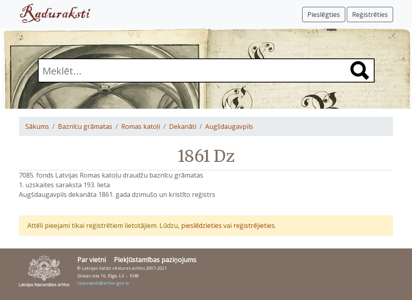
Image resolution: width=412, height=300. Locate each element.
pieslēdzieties (201, 225)
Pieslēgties (323, 14)
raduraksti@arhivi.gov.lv (103, 283)
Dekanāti (182, 126)
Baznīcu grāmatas (85, 126)
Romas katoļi (140, 126)
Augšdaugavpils (229, 126)
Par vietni (91, 259)
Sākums (37, 126)
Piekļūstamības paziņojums (155, 259)
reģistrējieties (254, 225)
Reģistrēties (370, 14)
